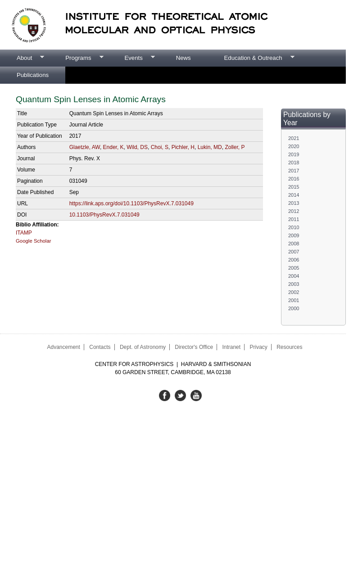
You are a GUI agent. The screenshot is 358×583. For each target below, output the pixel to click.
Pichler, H (183, 147)
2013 (293, 203)
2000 (293, 308)
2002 (293, 292)
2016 (293, 178)
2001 (293, 300)
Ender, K (113, 147)
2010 (293, 227)
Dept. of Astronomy (143, 347)
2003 (293, 284)
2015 (293, 187)
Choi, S (159, 147)
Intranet (231, 347)
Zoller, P (235, 147)
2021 (293, 138)
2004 (293, 276)
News (183, 57)
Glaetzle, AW (84, 147)
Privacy (258, 347)
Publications (33, 75)
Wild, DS (137, 147)
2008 (293, 243)
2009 (293, 235)
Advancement (63, 347)
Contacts (99, 347)
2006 (293, 259)
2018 (293, 162)
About (22, 58)
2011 (293, 219)
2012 (293, 211)
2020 (293, 146)
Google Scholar (33, 241)
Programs (76, 58)
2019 (293, 154)
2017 (293, 170)
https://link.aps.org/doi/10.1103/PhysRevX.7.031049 (131, 203)
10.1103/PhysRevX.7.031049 (104, 215)
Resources (289, 347)
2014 (293, 195)
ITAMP (24, 233)
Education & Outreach (251, 58)
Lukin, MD (210, 147)
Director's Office (194, 347)
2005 (293, 268)
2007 (293, 251)
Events (131, 58)
